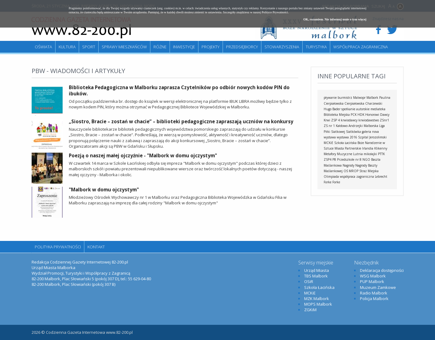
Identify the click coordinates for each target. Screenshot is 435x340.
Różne (159, 47)
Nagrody (348, 165)
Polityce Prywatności (275, 12)
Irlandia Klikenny (374, 148)
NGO (366, 159)
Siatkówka (353, 131)
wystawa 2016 (347, 137)
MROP (353, 171)
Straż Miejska (369, 171)
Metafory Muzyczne (338, 154)
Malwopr (359, 97)
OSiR (308, 281)
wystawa (330, 137)
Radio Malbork (373, 293)
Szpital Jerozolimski (372, 137)
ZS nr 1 (329, 126)
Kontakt (96, 247)
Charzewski (373, 103)
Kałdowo (342, 126)
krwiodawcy (349, 120)
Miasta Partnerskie (348, 148)
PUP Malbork (372, 281)
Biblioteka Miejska (337, 114)
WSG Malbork (373, 276)
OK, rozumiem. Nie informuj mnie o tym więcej (334, 19)
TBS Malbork (316, 276)
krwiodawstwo (368, 120)
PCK (354, 114)
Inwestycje (184, 47)
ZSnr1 (384, 120)
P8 (334, 159)
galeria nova (370, 131)
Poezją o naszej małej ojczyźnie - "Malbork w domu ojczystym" (143, 155)
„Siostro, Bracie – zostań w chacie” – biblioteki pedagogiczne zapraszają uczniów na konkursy (181, 121)
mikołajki (370, 154)
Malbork (372, 97)
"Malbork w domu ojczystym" (104, 189)
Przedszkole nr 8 (349, 159)
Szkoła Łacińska (345, 143)
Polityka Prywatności (58, 247)
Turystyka (316, 47)
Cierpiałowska (354, 103)
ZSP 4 (335, 120)
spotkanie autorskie (355, 109)
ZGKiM (310, 309)
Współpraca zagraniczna (360, 47)
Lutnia (358, 154)
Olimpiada (331, 176)
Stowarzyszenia (281, 47)
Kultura (67, 47)
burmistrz (345, 97)
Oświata (43, 47)
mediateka (378, 109)
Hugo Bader (332, 109)
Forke (336, 182)
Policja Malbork (374, 298)
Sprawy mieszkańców (124, 47)
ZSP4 (327, 159)
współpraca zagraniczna (357, 176)
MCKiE (328, 143)
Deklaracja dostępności (382, 270)
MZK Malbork (316, 298)
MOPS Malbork (318, 304)
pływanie (330, 97)
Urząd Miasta (316, 270)
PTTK (381, 154)
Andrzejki (355, 126)
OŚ (346, 171)
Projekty (211, 47)
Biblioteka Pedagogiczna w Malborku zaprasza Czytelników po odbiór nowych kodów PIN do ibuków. (179, 90)
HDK (360, 114)
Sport (88, 47)
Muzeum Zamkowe (378, 287)
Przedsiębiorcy (242, 47)
